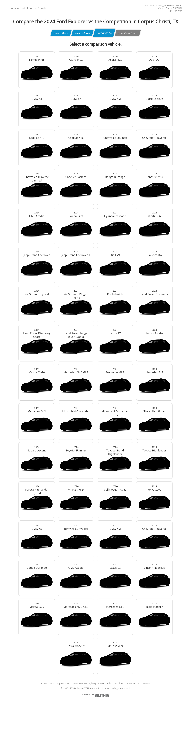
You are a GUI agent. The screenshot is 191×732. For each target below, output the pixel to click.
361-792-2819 (175, 11)
